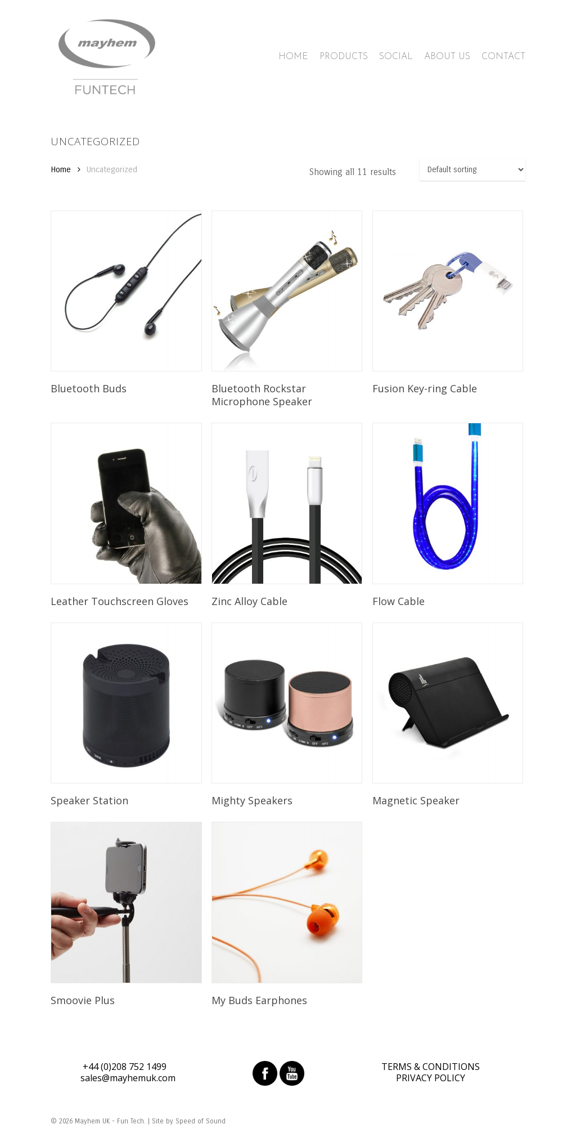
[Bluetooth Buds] (126, 291)
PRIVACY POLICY (430, 1078)
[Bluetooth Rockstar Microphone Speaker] (287, 291)
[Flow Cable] (448, 503)
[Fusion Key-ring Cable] (448, 291)
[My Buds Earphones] (287, 902)
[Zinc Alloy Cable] (287, 503)
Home (61, 169)
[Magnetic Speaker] (448, 703)
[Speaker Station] (126, 703)
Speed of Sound (201, 1121)
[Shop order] (472, 170)
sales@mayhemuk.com (128, 1078)
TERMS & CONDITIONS (430, 1066)
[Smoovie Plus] (126, 902)
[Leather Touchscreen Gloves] (126, 503)
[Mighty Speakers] (287, 703)
